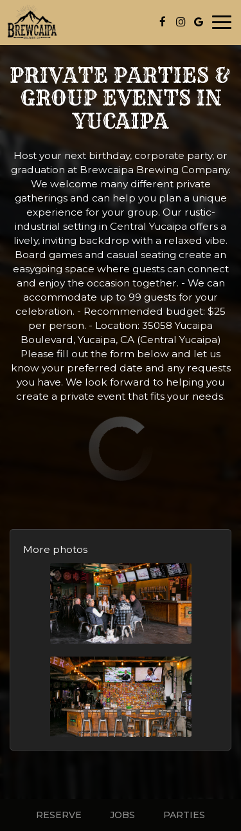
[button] (121, 603)
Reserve (59, 815)
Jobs (122, 815)
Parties (184, 815)
